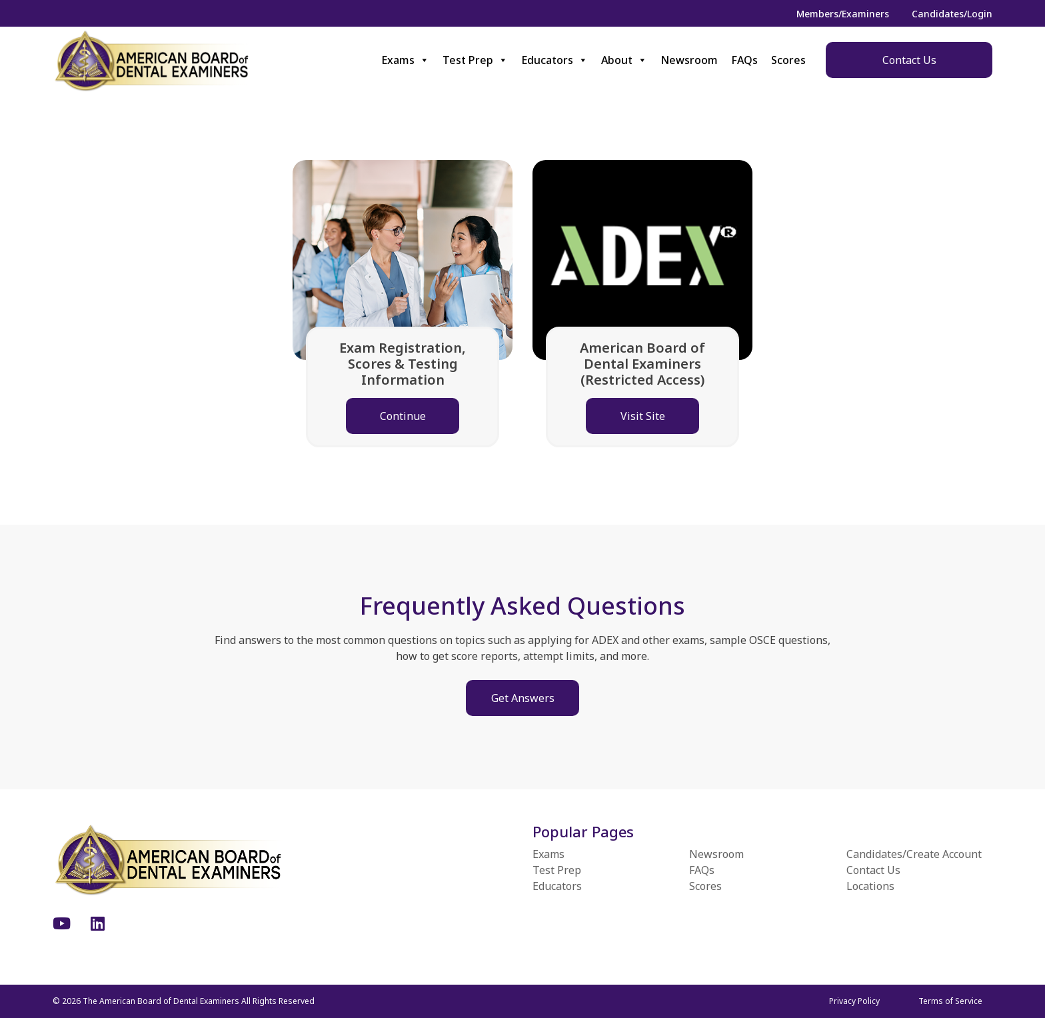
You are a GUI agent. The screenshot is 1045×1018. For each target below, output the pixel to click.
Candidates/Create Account (914, 854)
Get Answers (522, 698)
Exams (405, 60)
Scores (788, 60)
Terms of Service (950, 1001)
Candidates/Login (952, 13)
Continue (403, 416)
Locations (870, 886)
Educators (554, 60)
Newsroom (689, 60)
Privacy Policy (854, 1001)
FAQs (744, 60)
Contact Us (909, 60)
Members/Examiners (842, 13)
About (624, 60)
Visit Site (642, 416)
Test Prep (475, 60)
